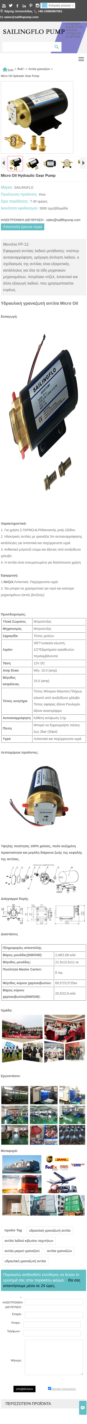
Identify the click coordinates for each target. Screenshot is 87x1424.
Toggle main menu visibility (81, 58)
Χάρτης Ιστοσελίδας (18, 11)
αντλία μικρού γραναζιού (22, 1264)
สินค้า (20, 69)
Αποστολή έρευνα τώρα (22, 240)
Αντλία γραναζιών (39, 69)
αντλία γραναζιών (59, 1264)
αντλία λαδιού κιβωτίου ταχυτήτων (29, 1254)
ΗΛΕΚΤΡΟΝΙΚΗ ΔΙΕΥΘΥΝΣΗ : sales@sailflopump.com (41, 233)
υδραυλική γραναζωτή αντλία (50, 1244)
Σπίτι (7, 69)
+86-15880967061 (50, 11)
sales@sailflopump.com (21, 17)
